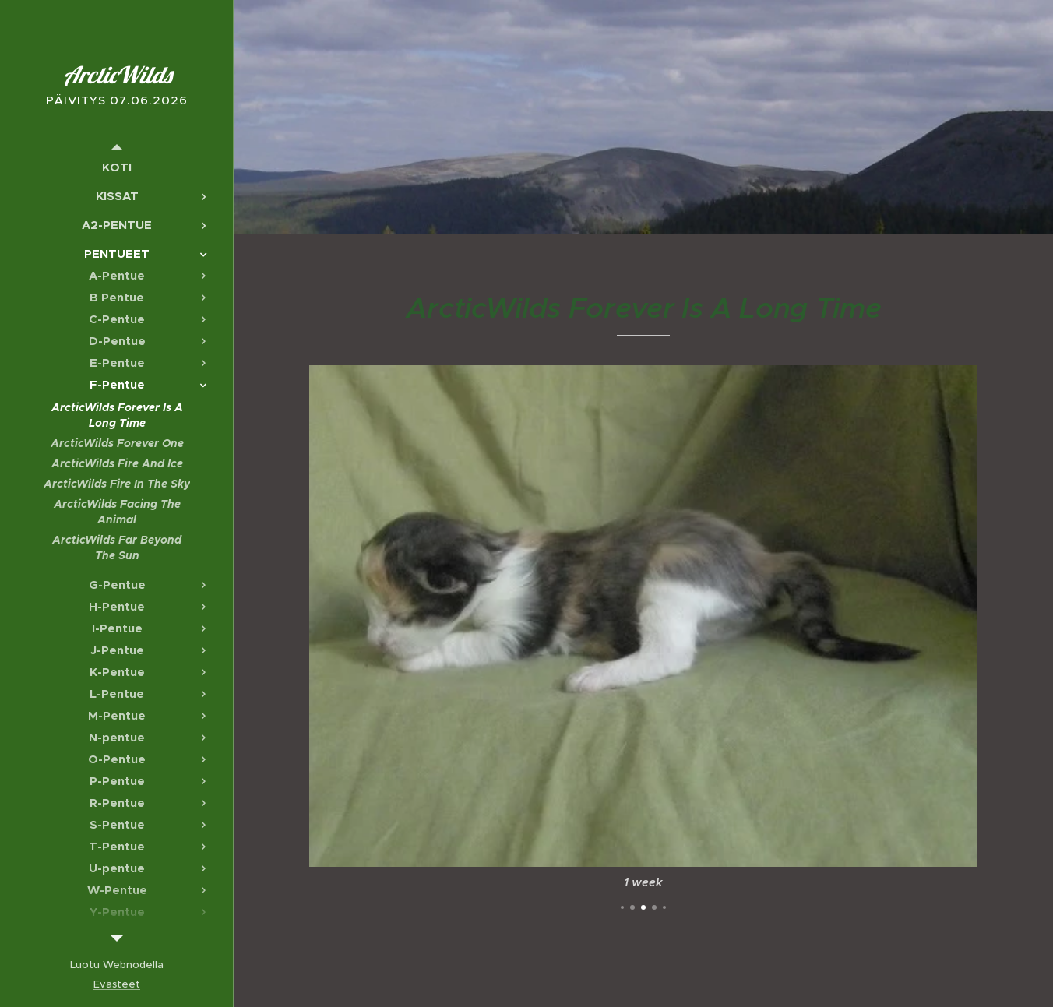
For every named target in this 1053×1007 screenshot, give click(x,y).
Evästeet (116, 984)
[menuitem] (117, 167)
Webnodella (133, 964)
